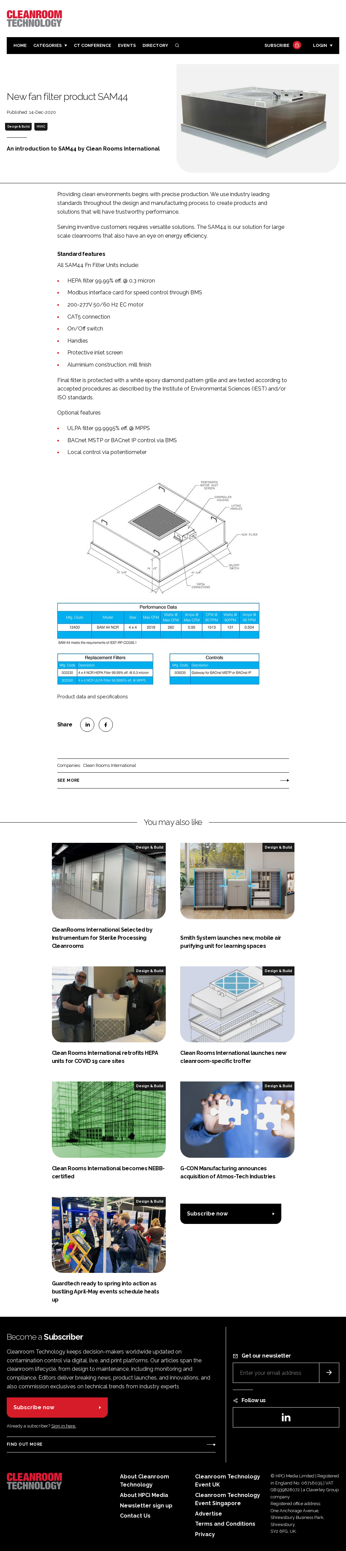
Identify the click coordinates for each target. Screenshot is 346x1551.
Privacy (205, 1534)
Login (320, 45)
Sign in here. (63, 1425)
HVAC (41, 126)
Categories (47, 45)
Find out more (24, 1444)
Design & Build (18, 126)
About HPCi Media (144, 1495)
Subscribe (282, 46)
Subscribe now (207, 1213)
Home (20, 45)
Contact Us (135, 1516)
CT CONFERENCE (92, 45)
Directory (155, 45)
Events (127, 45)
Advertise (208, 1513)
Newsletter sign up (146, 1505)
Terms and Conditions (225, 1524)
